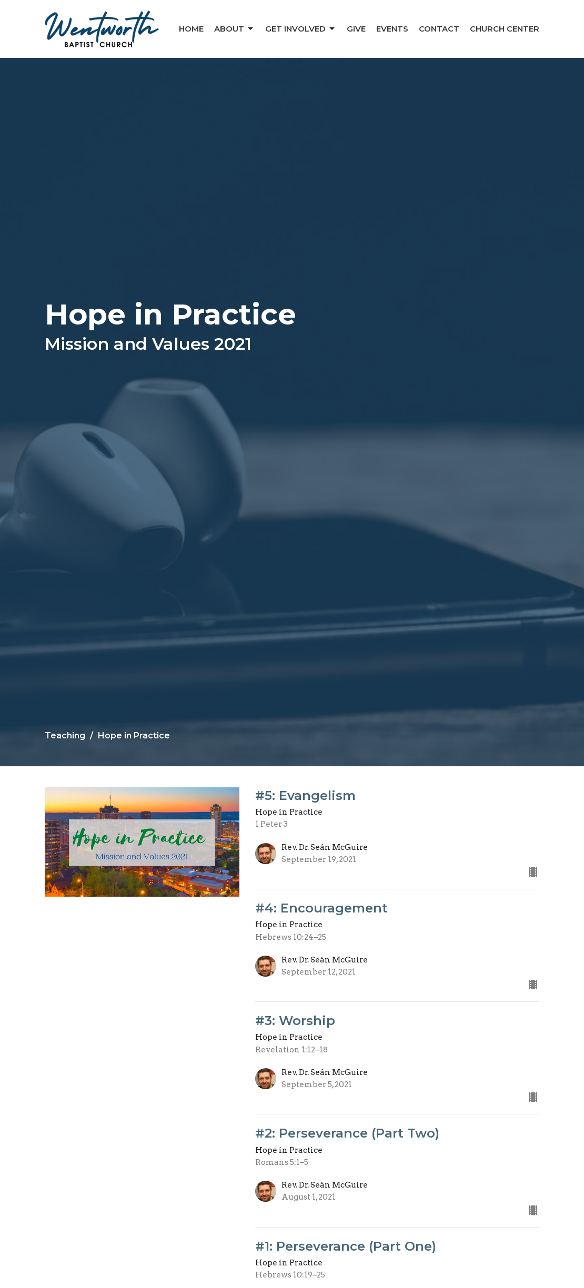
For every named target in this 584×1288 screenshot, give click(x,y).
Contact (439, 29)
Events (392, 29)
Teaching (65, 736)
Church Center (504, 29)
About (234, 29)
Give (356, 29)
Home (191, 29)
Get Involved (300, 29)
